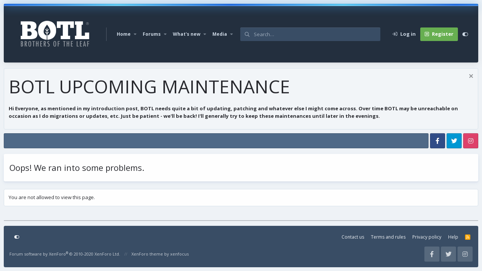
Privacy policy (426, 237)
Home (124, 34)
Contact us (353, 237)
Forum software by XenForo (64, 254)
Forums (152, 34)
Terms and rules (388, 237)
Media (219, 34)
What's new (186, 34)
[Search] (317, 34)
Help (453, 237)
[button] (135, 34)
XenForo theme (147, 254)
